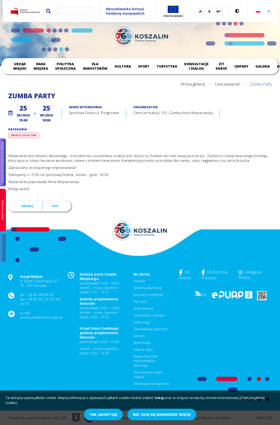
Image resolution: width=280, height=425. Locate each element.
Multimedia (141, 342)
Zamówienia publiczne (150, 329)
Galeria (262, 66)
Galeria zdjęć (143, 349)
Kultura (123, 66)
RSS (201, 294)
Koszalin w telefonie (148, 294)
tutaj (159, 397)
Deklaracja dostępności (151, 383)
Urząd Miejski (19, 66)
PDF (55, 206)
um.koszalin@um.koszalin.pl (41, 317)
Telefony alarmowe (147, 288)
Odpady (241, 66)
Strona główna (192, 84)
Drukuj (27, 206)
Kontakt (139, 281)
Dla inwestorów (95, 66)
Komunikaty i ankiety (148, 315)
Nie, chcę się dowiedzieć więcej (162, 414)
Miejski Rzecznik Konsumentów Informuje (145, 361)
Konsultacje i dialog (196, 66)
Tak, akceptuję (103, 414)
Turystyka (167, 66)
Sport (143, 66)
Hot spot (140, 301)
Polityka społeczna (65, 66)
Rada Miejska (41, 66)
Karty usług (141, 322)
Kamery (139, 336)
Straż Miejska (143, 308)
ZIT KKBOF (221, 66)
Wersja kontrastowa (238, 11)
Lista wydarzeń (227, 84)
